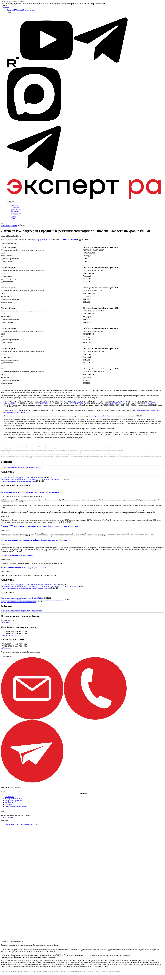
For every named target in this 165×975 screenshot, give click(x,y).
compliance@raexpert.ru (9, 635)
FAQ (13, 218)
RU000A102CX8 (9, 403)
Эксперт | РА (11, 10)
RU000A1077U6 (114, 403)
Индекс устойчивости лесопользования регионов (18, 481)
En (9, 201)
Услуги (13, 217)
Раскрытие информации (13, 800)
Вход (9, 12)
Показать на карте (7, 817)
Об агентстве (9, 797)
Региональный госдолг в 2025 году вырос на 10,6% (23, 567)
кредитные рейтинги (44, 239)
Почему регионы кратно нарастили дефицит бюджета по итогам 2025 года (34, 540)
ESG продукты (16, 209)
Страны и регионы (50, 584)
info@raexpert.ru (34, 824)
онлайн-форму (53, 945)
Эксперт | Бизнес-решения (25, 10)
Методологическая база (13, 799)
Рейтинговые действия (9, 226)
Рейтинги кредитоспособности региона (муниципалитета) (21, 467)
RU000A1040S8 (44, 403)
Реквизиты (9, 802)
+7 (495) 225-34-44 (7, 824)
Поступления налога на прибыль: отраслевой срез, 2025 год (22, 477)
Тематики (14, 215)
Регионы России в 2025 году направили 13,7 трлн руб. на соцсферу (30, 492)
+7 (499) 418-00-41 (21, 824)
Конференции (16, 213)
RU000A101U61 (123, 401)
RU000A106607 (79, 403)
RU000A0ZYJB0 (70, 401)
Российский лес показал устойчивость (18, 555)
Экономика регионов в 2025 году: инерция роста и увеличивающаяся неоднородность (32, 479)
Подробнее (5, 7)
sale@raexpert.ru (6, 622)
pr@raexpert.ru (6, 648)
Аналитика (15, 207)
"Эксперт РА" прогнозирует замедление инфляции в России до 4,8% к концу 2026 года (39, 526)
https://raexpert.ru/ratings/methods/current (108, 416)
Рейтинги (14, 205)
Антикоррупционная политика (16, 806)
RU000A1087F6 (150, 403)
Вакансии (8, 804)
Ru (13, 201)
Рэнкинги (14, 211)
